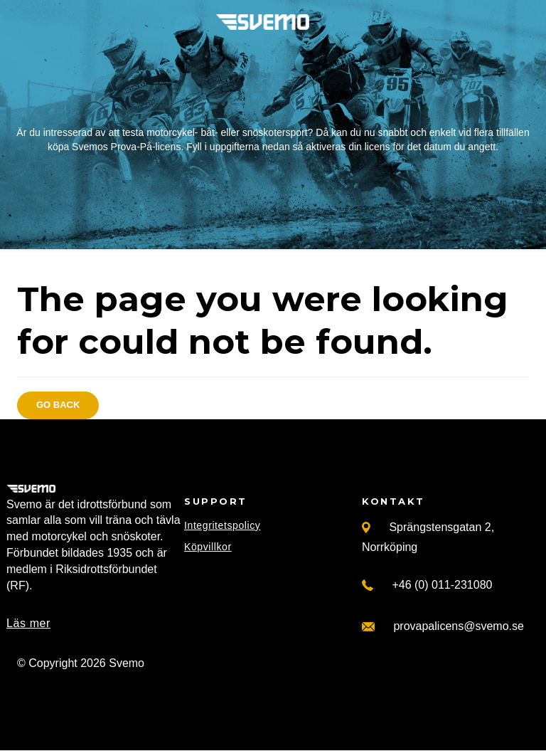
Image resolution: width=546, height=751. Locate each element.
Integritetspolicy (222, 525)
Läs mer (28, 623)
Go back (58, 404)
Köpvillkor (208, 546)
